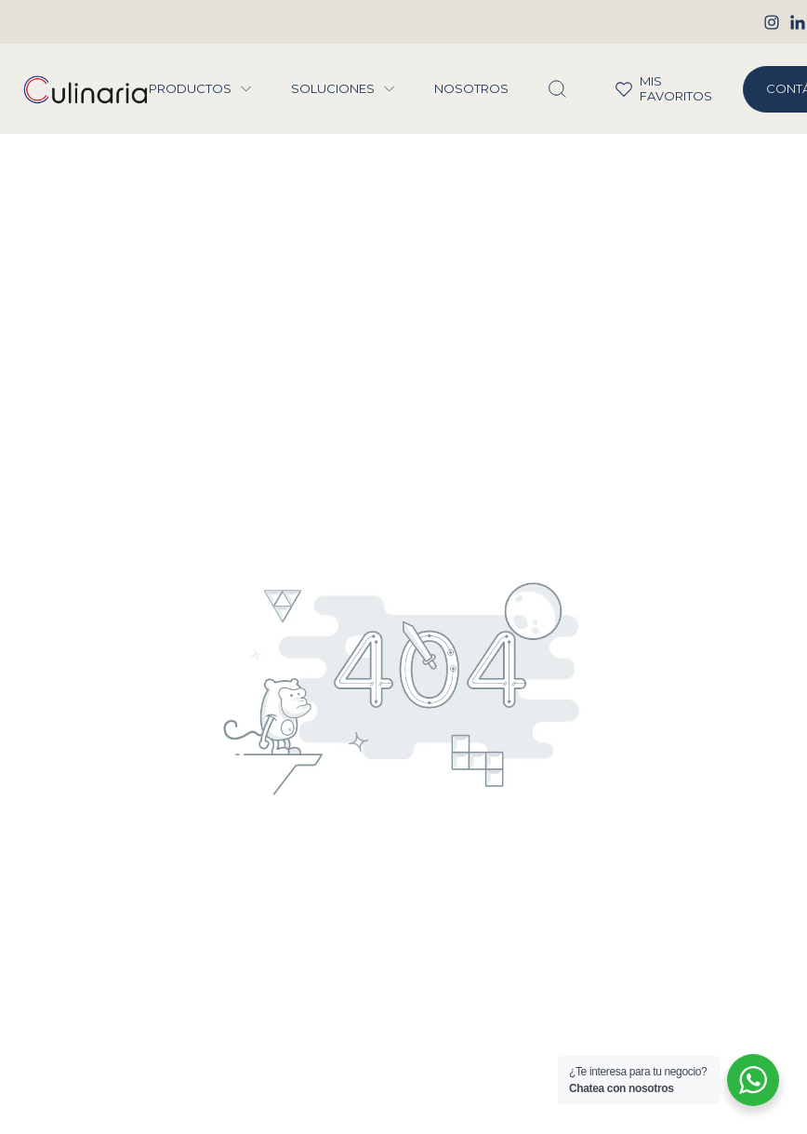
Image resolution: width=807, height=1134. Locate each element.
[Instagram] (771, 22)
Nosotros (471, 89)
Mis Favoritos (651, 88)
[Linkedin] (797, 22)
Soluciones (333, 89)
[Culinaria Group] (85, 89)
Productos (190, 89)
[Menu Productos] (246, 89)
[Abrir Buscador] (557, 89)
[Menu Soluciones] (389, 89)
